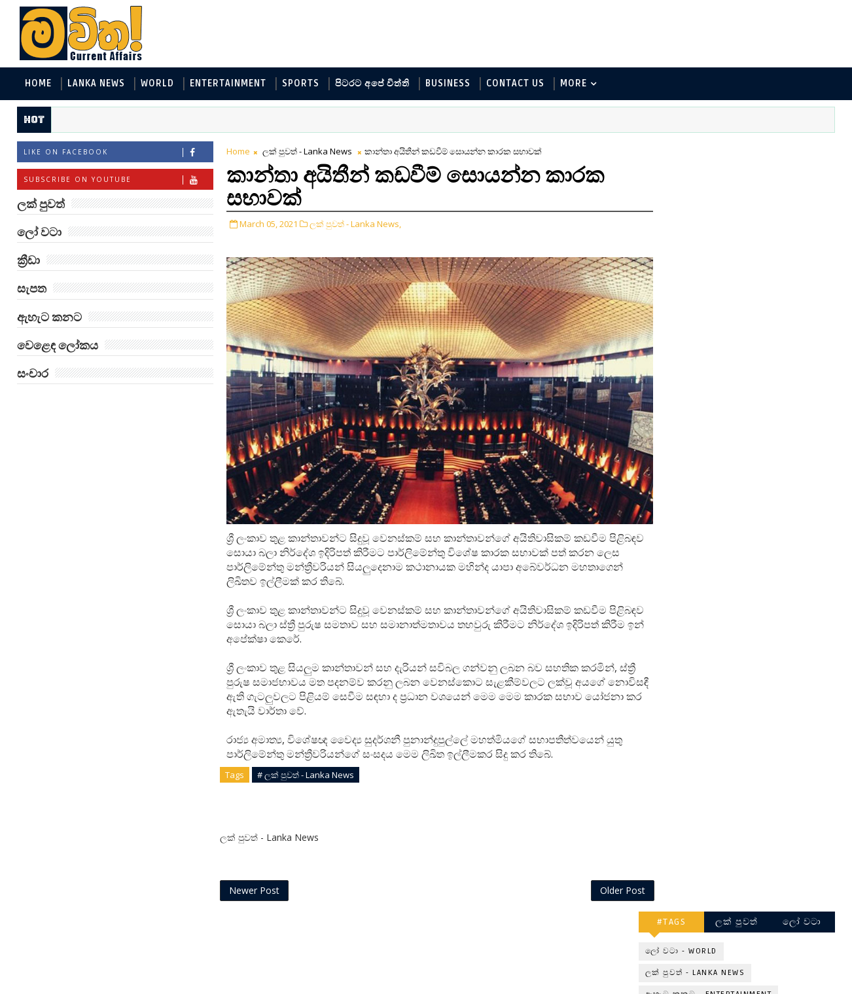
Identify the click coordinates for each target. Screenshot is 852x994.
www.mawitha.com (166, 985)
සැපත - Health (675, 329)
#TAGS (671, 148)
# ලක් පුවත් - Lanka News (305, 758)
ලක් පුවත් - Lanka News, (355, 224)
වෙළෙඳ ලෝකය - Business (701, 308)
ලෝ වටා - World (681, 178)
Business (447, 84)
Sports (300, 84)
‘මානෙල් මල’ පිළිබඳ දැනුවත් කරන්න (752, 382)
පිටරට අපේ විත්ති (372, 84)
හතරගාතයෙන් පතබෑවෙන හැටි (767, 859)
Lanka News (96, 84)
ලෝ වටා (802, 148)
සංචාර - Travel (753, 329)
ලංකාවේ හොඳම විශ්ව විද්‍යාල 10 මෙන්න (756, 435)
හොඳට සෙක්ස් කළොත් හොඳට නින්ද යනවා (758, 700)
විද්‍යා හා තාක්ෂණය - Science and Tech (726, 243)
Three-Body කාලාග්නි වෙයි (757, 647)
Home (38, 84)
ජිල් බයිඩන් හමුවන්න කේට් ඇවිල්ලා (756, 594)
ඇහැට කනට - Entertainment (708, 221)
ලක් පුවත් (736, 148)
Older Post (595, 874)
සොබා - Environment (768, 286)
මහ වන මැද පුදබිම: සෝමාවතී (751, 541)
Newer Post (254, 874)
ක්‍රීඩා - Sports (675, 286)
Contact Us (515, 84)
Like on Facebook (118, 153)
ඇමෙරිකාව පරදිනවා (753, 482)
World (157, 84)
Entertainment (228, 84)
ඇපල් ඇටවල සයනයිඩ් (760, 747)
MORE (573, 84)
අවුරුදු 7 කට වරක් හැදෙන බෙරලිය (748, 806)
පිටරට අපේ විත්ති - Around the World (726, 265)
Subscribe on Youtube (118, 180)
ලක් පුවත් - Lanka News (307, 152)
